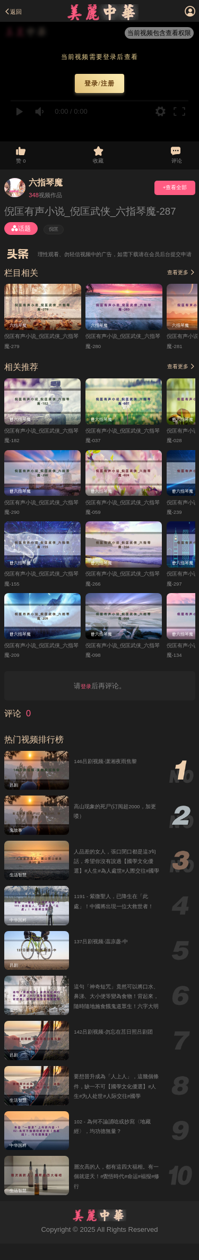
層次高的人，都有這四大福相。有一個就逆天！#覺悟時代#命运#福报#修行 (115, 1192)
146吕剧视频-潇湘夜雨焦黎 (115, 773)
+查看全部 (168, 196)
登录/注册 (99, 83)
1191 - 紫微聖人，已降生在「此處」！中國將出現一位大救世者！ (116, 919)
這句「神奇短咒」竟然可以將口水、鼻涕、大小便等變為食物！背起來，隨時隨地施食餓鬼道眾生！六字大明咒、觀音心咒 (115, 1020)
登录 (86, 697)
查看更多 (177, 282)
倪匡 (56, 238)
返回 (16, 11)
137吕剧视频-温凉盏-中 (109, 955)
